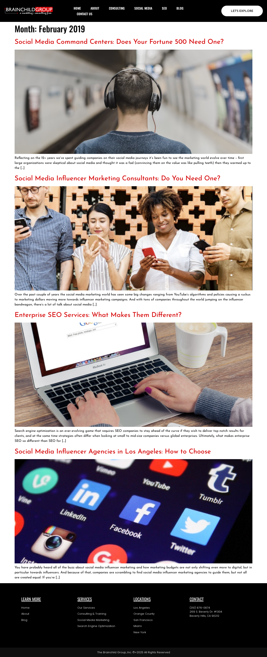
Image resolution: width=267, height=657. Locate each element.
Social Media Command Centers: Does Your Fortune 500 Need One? (119, 42)
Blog (180, 8)
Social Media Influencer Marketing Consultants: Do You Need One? (117, 178)
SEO (164, 8)
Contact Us (84, 13)
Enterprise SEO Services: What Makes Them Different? (98, 315)
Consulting (117, 8)
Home (77, 8)
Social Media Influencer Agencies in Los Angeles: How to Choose (113, 451)
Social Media (143, 8)
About (95, 8)
